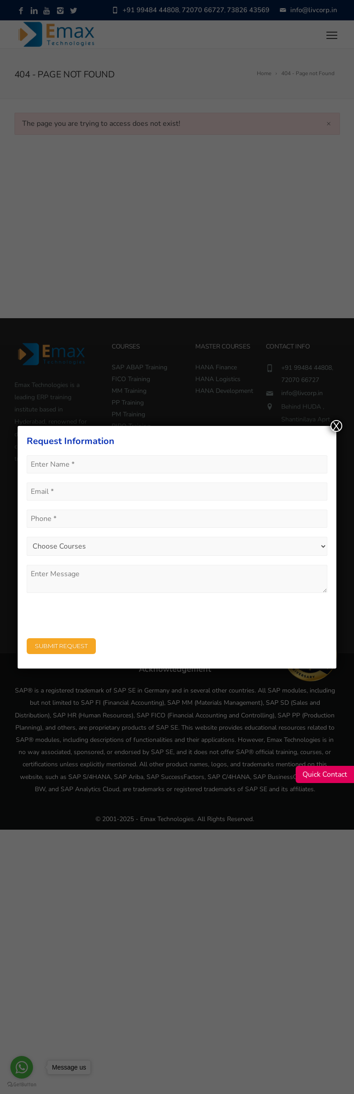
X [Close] (336, 426)
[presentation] (95, 619)
